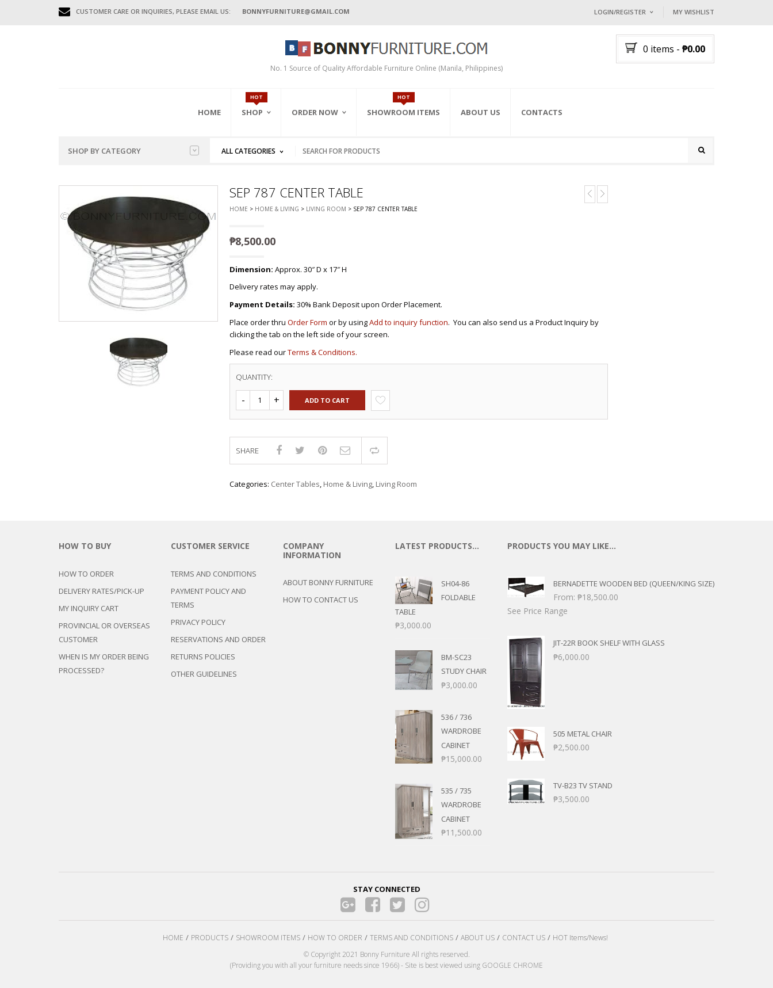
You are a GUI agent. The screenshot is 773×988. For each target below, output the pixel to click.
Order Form (307, 322)
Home (209, 112)
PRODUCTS (209, 938)
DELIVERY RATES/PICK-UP (101, 591)
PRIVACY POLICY (198, 622)
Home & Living (277, 209)
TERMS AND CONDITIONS (214, 574)
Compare (374, 451)
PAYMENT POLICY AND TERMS (208, 598)
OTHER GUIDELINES (204, 674)
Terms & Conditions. (322, 352)
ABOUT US (478, 938)
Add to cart (327, 400)
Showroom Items (403, 112)
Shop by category (133, 151)
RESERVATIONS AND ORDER (218, 639)
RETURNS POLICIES (203, 656)
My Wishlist (693, 11)
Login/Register (620, 11)
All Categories (248, 151)
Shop (252, 112)
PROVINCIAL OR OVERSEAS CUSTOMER (104, 632)
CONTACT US (523, 938)
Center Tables (295, 484)
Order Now (315, 112)
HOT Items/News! (580, 938)
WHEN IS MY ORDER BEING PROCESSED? (104, 663)
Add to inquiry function (408, 322)
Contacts (541, 112)
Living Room (326, 209)
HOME (173, 938)
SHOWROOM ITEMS (268, 938)
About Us (480, 112)
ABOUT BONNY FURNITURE (328, 582)
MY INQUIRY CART (88, 608)
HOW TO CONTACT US (320, 599)
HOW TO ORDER (86, 574)
